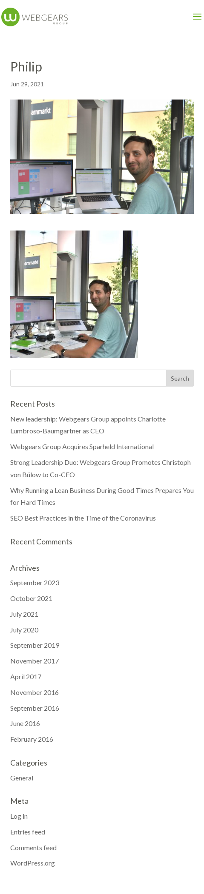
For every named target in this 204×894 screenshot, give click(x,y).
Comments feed (33, 847)
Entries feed (27, 832)
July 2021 (24, 614)
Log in (19, 816)
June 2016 (25, 723)
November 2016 (34, 692)
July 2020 (24, 630)
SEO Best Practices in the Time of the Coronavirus (83, 518)
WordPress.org (32, 863)
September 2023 (34, 582)
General (21, 778)
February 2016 (31, 739)
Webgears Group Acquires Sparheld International (82, 446)
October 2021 (31, 598)
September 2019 (34, 645)
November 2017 (34, 661)
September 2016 (34, 708)
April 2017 (25, 676)
